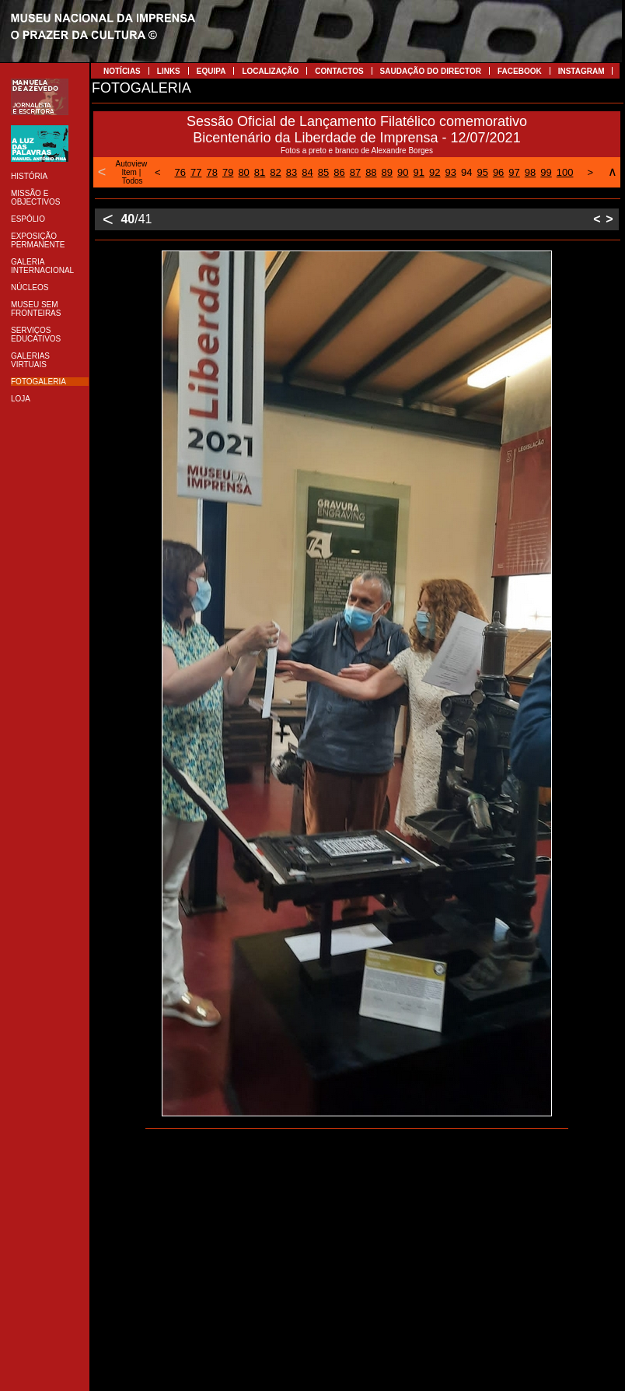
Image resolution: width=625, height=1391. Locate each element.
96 (498, 172)
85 (323, 172)
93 (450, 172)
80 (243, 172)
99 (545, 172)
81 (259, 172)
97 (513, 172)
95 (482, 172)
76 (180, 172)
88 (370, 172)
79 (227, 172)
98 (530, 172)
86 (338, 172)
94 (466, 172)
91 (419, 172)
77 (195, 172)
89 (387, 172)
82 (275, 172)
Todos (132, 181)
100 (565, 172)
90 (402, 172)
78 (211, 172)
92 (434, 172)
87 (355, 172)
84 (307, 172)
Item (128, 172)
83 (291, 172)
